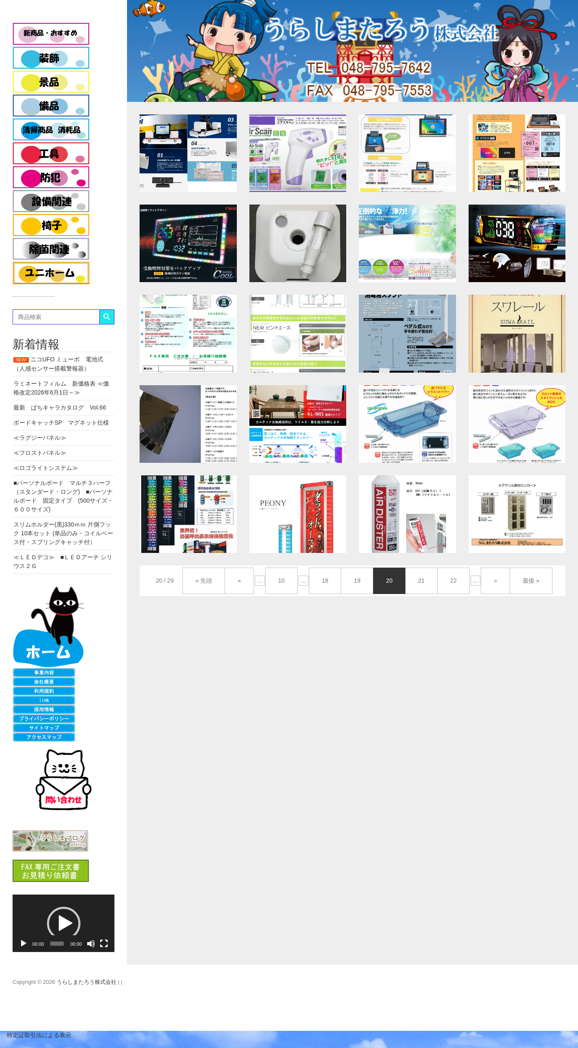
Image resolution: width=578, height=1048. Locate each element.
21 (421, 580)
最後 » (531, 580)
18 (325, 580)
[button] (63, 923)
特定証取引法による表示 (35, 1035)
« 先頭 (203, 580)
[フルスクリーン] (104, 943)
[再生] (23, 943)
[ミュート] (91, 943)
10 (281, 580)
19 (357, 580)
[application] (63, 923)
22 (453, 580)
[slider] (56, 944)
